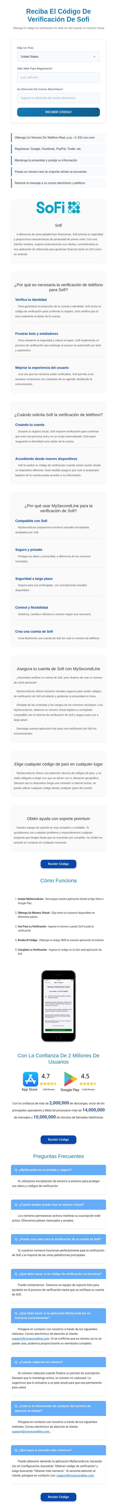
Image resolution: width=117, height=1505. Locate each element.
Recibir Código (58, 863)
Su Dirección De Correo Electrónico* (40, 89)
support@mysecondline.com (30, 1338)
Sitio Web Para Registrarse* (34, 68)
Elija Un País (25, 47)
